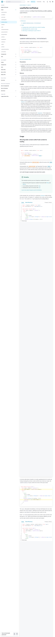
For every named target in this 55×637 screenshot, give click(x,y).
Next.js (24, 184)
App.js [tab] (22, 202)
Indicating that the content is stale (29, 29)
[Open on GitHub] (52, 1)
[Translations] (50, 1)
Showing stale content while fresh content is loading (33, 27)
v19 (4, 1)
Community (39, 1)
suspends (43, 195)
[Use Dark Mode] (47, 1)
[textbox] (36, 212)
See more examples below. (25, 59)
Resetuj (46, 202)
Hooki (28, 5)
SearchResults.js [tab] (28, 202)
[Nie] (17, 633)
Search (15, 1)
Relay (47, 182)
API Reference (23, 5)
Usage (22, 25)
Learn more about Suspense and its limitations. (31, 190)
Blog (44, 1)
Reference (33, 1)
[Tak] (14, 633)
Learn (28, 1)
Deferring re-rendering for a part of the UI (31, 30)
